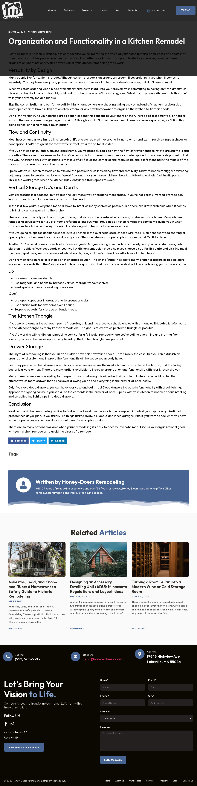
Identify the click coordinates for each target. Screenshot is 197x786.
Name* (104, 680)
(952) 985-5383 (159, 10)
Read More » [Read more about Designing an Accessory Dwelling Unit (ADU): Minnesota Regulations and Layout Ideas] (77, 628)
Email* (152, 680)
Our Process (69, 10)
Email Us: (87, 654)
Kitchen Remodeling (41, 31)
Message (105, 727)
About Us (52, 10)
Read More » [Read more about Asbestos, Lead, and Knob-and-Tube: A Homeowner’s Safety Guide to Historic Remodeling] (15, 628)
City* (151, 695)
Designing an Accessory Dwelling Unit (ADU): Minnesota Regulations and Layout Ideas (98, 587)
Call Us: (19, 654)
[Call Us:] (8, 656)
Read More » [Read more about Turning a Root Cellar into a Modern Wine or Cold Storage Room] (139, 628)
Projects (104, 10)
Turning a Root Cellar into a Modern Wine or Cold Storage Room (158, 587)
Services (87, 10)
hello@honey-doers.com (102, 659)
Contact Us (132, 10)
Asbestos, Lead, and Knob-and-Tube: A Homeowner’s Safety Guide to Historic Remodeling (32, 589)
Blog (117, 10)
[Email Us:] (75, 656)
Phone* (104, 695)
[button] (18, 440)
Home (107, 780)
